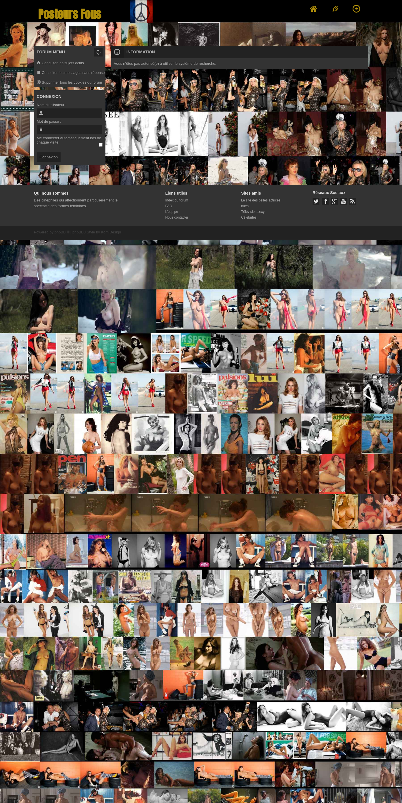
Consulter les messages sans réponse (71, 72)
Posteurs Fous (69, 14)
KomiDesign (111, 232)
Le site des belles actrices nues (260, 203)
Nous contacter (177, 217)
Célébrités (249, 217)
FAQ (168, 206)
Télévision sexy (253, 212)
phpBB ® (62, 232)
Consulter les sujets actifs (60, 63)
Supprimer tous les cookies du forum (69, 82)
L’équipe (171, 212)
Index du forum (176, 200)
